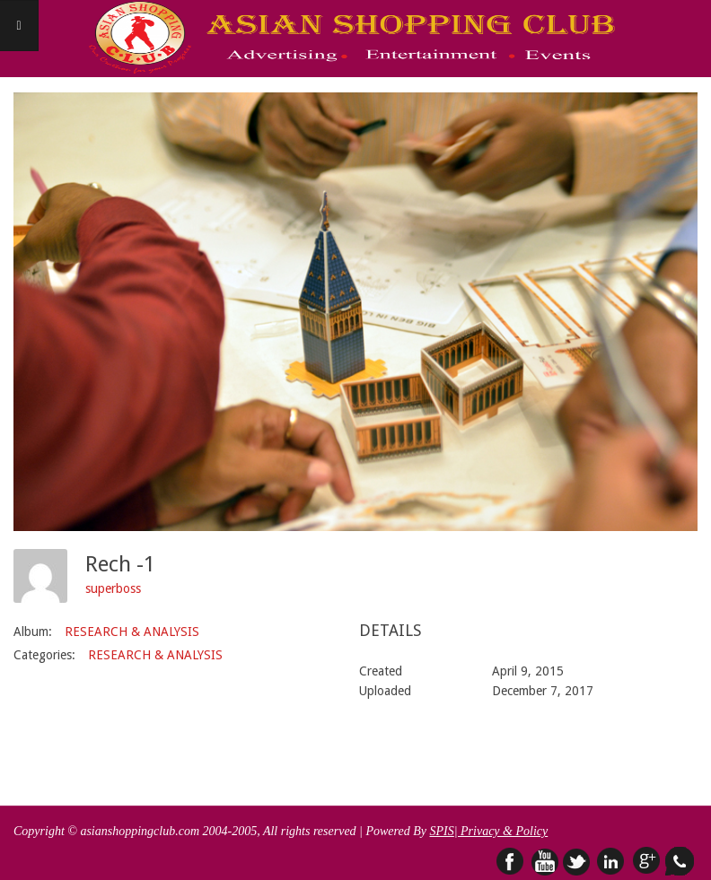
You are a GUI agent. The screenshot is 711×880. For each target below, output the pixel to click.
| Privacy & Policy (501, 831)
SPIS (441, 831)
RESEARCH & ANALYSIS (132, 631)
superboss (113, 588)
